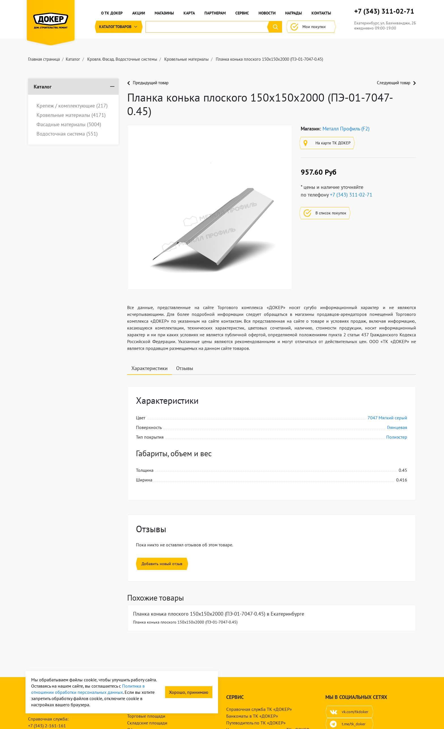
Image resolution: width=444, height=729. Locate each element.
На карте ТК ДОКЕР (327, 143)
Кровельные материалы (71, 115)
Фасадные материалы (69, 124)
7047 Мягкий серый (387, 418)
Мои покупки (311, 27)
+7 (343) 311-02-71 (384, 11)
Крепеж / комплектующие (72, 106)
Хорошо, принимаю (188, 692)
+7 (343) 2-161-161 (47, 725)
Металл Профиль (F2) (346, 128)
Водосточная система (67, 134)
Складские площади (147, 723)
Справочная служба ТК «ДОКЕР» (259, 709)
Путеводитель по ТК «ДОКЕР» (256, 723)
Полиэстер (396, 437)
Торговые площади (146, 716)
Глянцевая (397, 427)
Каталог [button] (118, 27)
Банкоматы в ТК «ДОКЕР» (252, 716)
